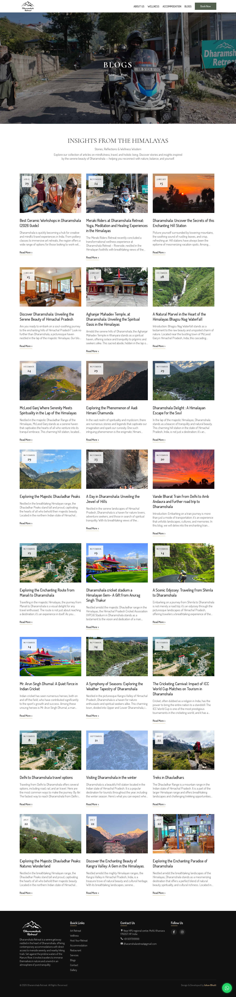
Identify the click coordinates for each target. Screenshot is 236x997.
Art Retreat (75, 930)
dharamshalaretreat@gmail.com (138, 943)
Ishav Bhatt (210, 985)
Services (74, 955)
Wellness (153, 6)
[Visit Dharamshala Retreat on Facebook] (174, 932)
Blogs (188, 6)
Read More (26, 252)
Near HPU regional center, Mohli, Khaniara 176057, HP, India (142, 932)
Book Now (205, 6)
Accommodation (172, 6)
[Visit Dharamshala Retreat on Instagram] (182, 932)
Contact (74, 965)
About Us (139, 6)
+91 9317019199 (129, 939)
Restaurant (75, 950)
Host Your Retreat (79, 940)
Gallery (73, 970)
